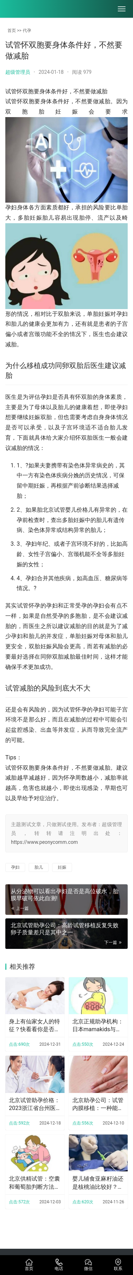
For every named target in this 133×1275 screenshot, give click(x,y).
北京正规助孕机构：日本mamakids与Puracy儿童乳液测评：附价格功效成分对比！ (97, 1026)
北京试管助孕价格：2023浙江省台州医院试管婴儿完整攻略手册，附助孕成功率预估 (34, 1104)
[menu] (121, 9)
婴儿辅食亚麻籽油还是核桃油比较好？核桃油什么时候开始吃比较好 (97, 1183)
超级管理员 (17, 72)
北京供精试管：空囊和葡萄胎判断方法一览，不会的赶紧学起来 (34, 1183)
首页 (11, 30)
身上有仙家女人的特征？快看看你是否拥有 (34, 1026)
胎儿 (38, 867)
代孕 (27, 30)
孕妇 (15, 867)
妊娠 (62, 867)
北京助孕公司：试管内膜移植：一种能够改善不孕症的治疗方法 (97, 1104)
